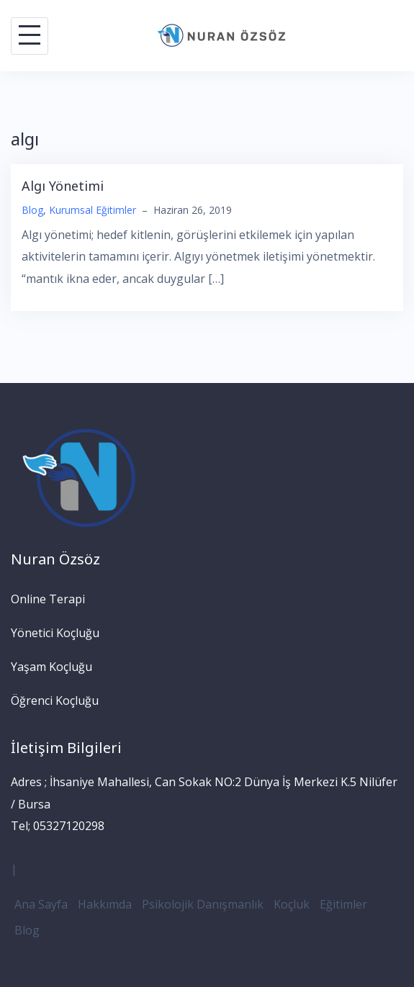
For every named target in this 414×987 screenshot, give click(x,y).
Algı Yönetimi (63, 185)
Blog (32, 210)
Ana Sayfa (41, 904)
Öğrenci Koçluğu (55, 700)
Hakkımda (105, 904)
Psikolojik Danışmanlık (203, 904)
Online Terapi (48, 599)
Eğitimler (343, 904)
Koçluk (292, 904)
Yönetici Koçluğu (55, 633)
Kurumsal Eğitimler (92, 210)
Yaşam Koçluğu (51, 667)
